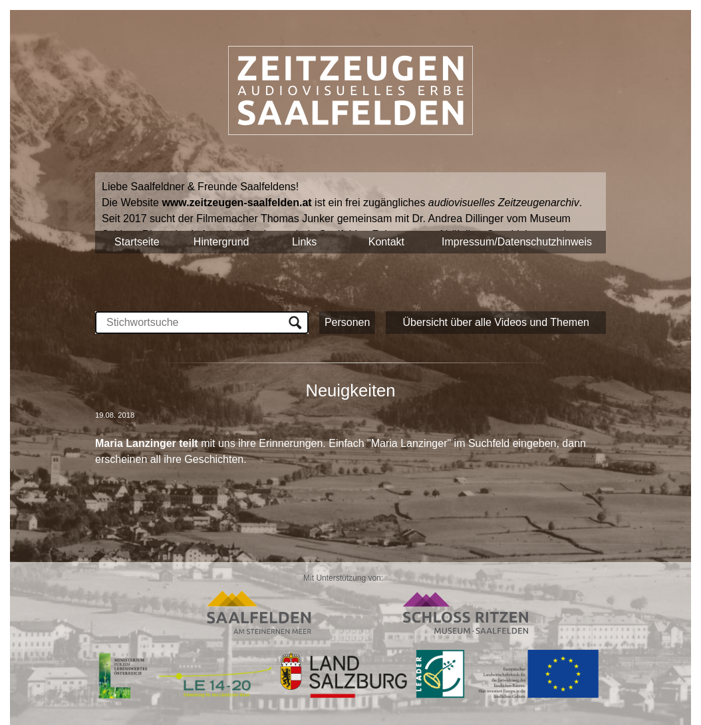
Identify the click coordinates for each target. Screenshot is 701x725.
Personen (347, 322)
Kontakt (386, 241)
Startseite (137, 241)
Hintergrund (221, 241)
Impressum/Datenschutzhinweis (517, 241)
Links (304, 241)
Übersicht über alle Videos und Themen (495, 322)
